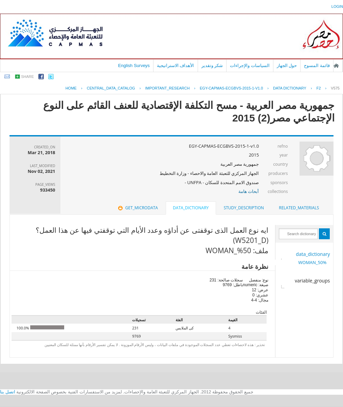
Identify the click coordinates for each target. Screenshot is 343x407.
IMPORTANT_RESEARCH (167, 88)
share (27, 77)
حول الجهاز (287, 65)
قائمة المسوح (317, 65)
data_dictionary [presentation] (191, 208)
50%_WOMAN (312, 262)
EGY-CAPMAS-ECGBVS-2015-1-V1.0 (231, 88)
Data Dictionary (289, 88)
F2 (319, 88)
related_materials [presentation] (299, 208)
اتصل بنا (7, 391)
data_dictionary (313, 254)
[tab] (299, 207)
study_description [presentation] (244, 208)
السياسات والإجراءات (250, 65)
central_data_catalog (111, 88)
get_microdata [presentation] (137, 208)
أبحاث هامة (248, 191)
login (337, 6)
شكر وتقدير (212, 65)
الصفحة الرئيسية (336, 65)
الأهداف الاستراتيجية (175, 65)
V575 (335, 88)
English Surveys (134, 65)
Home (71, 88)
